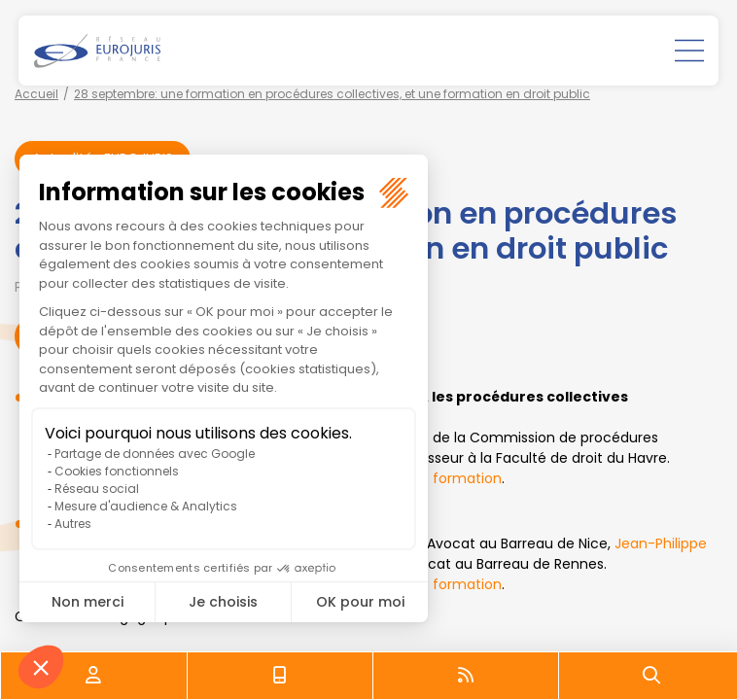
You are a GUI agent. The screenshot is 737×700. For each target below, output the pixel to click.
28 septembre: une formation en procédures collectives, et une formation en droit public (332, 94)
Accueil (36, 94)
